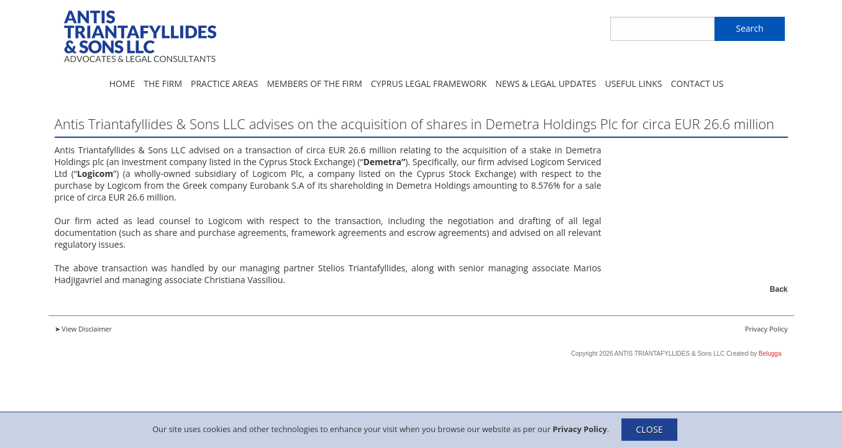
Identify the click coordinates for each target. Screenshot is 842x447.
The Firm (163, 83)
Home (122, 83)
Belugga (770, 353)
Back (779, 289)
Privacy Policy (579, 428)
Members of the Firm (314, 83)
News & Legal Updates (545, 83)
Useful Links (633, 83)
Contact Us (696, 83)
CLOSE (649, 429)
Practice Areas (224, 83)
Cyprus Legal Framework (429, 83)
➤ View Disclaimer (83, 328)
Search (749, 28)
